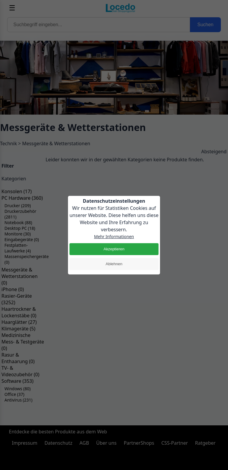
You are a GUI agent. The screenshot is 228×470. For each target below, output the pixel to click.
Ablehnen (114, 264)
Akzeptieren (114, 249)
